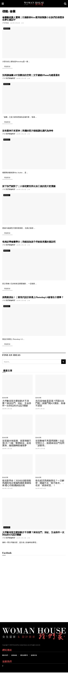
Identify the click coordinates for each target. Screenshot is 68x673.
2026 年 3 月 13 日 (21, 538)
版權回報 (34, 656)
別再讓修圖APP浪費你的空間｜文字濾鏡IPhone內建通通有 (31, 75)
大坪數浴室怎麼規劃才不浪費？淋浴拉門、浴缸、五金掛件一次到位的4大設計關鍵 (16, 403)
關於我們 (5, 656)
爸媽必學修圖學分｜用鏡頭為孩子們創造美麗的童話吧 (28, 242)
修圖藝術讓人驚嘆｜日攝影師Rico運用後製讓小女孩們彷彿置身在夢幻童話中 (33, 18)
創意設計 (7, 28)
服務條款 (14, 656)
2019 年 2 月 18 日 (21, 301)
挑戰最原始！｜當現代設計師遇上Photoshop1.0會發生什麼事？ (32, 298)
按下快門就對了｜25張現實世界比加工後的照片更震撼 (28, 186)
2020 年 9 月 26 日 (15, 23)
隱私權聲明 (24, 656)
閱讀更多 (7, 66)
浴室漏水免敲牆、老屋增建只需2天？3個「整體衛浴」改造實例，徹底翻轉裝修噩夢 (16, 443)
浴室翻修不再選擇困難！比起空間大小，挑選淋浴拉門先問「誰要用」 (49, 443)
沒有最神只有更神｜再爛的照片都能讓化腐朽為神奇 (27, 131)
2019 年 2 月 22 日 (21, 78)
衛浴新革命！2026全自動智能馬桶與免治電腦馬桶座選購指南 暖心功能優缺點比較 (16, 483)
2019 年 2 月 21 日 (21, 245)
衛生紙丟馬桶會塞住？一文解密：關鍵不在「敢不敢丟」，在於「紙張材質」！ (49, 483)
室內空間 (5, 398)
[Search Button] (63, 362)
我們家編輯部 (10, 78)
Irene (7, 23)
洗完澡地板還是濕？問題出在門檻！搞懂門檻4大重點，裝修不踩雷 (50, 403)
